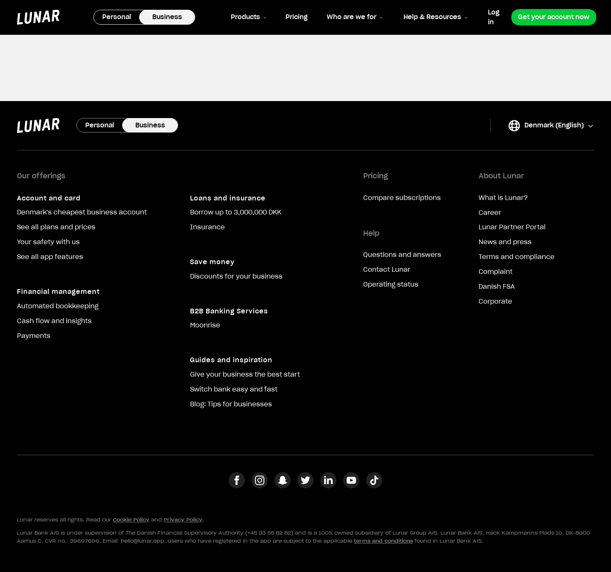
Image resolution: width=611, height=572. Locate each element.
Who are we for (355, 17)
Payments (33, 336)
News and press (505, 242)
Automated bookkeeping (57, 306)
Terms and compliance (517, 257)
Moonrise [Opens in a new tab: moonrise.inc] (205, 325)
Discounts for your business (236, 276)
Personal (116, 17)
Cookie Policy (131, 519)
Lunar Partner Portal (512, 227)
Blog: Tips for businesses (231, 404)
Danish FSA (497, 286)
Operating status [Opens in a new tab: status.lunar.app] (390, 284)
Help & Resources (436, 17)
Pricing (297, 17)
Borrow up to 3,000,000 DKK (235, 212)
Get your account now (553, 17)
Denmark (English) (550, 125)
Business (167, 17)
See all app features (50, 257)
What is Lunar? (503, 198)
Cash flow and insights (54, 321)
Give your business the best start (245, 374)
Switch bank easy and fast (233, 389)
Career (490, 213)
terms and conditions (383, 541)
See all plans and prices (56, 227)
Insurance (207, 227)
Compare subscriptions (402, 198)
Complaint (496, 272)
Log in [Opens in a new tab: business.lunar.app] (493, 16)
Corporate (495, 301)
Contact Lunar (386, 269)
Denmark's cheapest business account (82, 212)
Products (248, 17)
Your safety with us (48, 242)
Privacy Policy (183, 519)
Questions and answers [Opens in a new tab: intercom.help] (402, 255)
